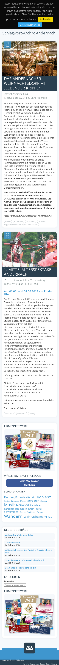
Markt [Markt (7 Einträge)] (22, 501)
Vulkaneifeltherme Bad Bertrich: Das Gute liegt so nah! (29, 551)
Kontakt (26, 664)
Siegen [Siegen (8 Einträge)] (23, 512)
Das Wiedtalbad (12, 542)
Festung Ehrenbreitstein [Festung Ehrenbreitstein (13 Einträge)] (20, 497)
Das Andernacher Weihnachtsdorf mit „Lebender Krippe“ (25, 83)
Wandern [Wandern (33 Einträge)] (13, 516)
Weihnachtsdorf (31, 224)
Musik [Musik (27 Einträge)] (9, 504)
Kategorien (9, 581)
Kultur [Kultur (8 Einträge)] (7, 501)
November (17, 224)
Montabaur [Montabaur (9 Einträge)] (33, 500)
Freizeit (8, 280)
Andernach (18, 221)
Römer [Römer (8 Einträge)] (39, 509)
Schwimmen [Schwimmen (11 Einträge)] (11, 512)
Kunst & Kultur (21, 280)
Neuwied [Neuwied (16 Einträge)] (22, 505)
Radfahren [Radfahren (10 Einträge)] (35, 505)
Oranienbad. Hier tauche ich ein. (21, 567)
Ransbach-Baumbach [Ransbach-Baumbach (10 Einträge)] (15, 508)
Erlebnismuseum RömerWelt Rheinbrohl (24, 560)
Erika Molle (41, 97)
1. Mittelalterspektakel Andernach (28, 272)
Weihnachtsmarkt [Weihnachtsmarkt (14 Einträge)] (35, 517)
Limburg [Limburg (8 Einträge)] (15, 501)
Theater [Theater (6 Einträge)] (40, 512)
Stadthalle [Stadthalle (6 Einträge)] (31, 512)
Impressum (34, 664)
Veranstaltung (20, 93)
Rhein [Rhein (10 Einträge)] (31, 508)
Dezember (30, 221)
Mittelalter (21, 413)
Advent (8, 93)
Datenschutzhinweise (30, 24)
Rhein (31, 413)
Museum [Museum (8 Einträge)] (44, 501)
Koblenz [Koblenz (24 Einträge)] (44, 497)
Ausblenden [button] (45, 19)
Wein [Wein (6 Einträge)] (50, 517)
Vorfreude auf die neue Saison (19, 535)
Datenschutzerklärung (48, 664)
